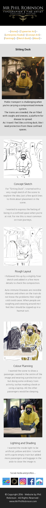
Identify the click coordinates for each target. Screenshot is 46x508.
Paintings (9, 38)
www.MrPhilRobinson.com (23, 501)
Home (14, 31)
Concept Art (33, 34)
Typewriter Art (27, 31)
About (36, 38)
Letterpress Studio (14, 34)
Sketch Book (24, 38)
